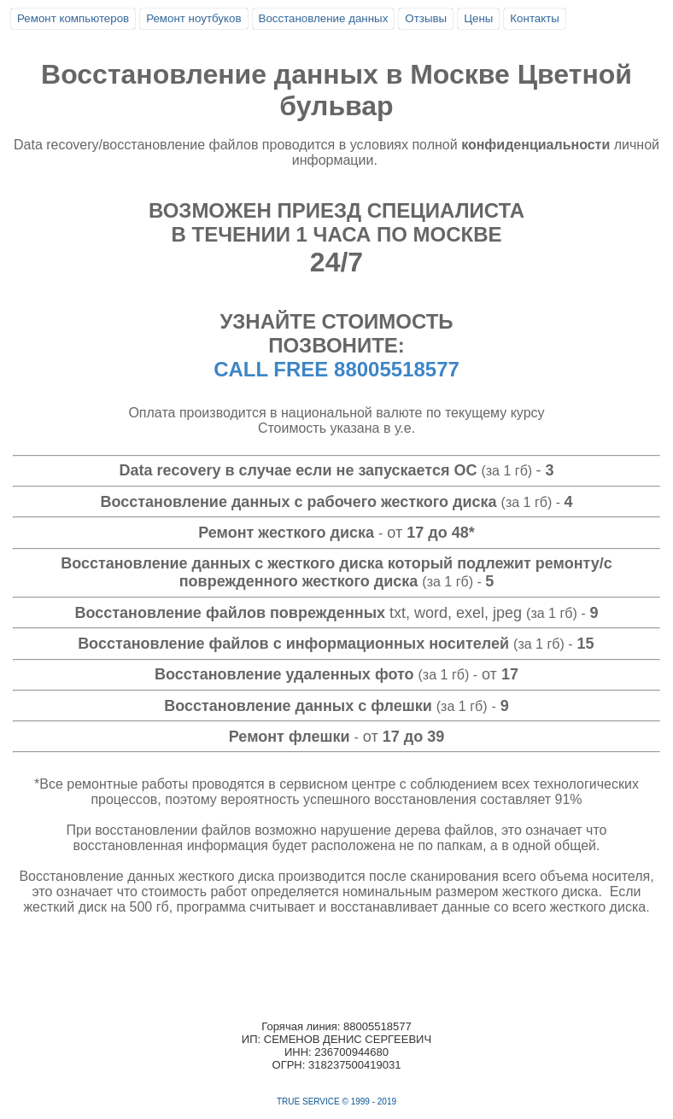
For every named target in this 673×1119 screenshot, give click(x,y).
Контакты (534, 18)
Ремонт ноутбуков (193, 18)
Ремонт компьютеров (73, 18)
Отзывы (426, 18)
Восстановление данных (324, 18)
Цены (478, 18)
